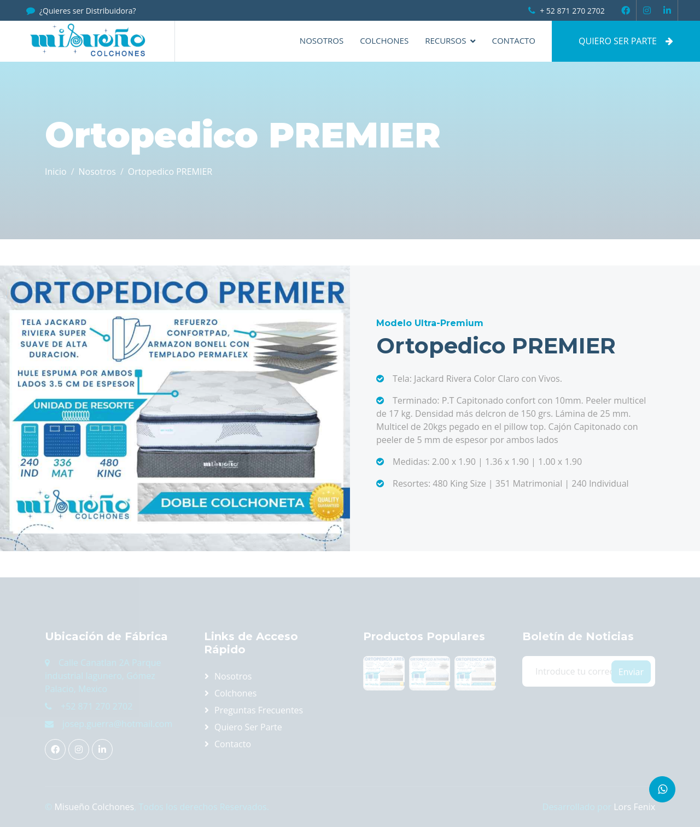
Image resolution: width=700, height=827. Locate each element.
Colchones (384, 40)
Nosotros (321, 40)
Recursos (445, 40)
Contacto (513, 40)
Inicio (56, 172)
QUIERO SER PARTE (626, 41)
